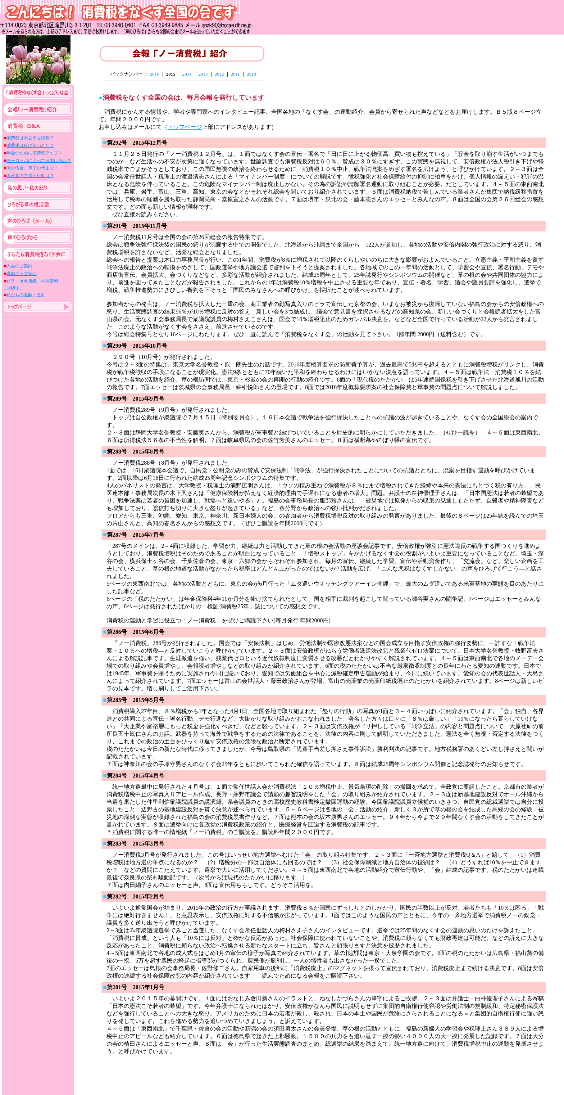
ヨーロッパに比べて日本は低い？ (38, 160)
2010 (251, 74)
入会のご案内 (19, 266)
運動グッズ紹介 (21, 273)
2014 (187, 74)
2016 (154, 74)
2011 (235, 74)
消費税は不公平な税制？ (30, 137)
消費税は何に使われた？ (30, 145)
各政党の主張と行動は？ (30, 175)
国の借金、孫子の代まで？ (32, 168)
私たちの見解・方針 (25, 294)
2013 (203, 74)
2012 (219, 74)
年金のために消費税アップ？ (34, 153)
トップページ (185, 127)
